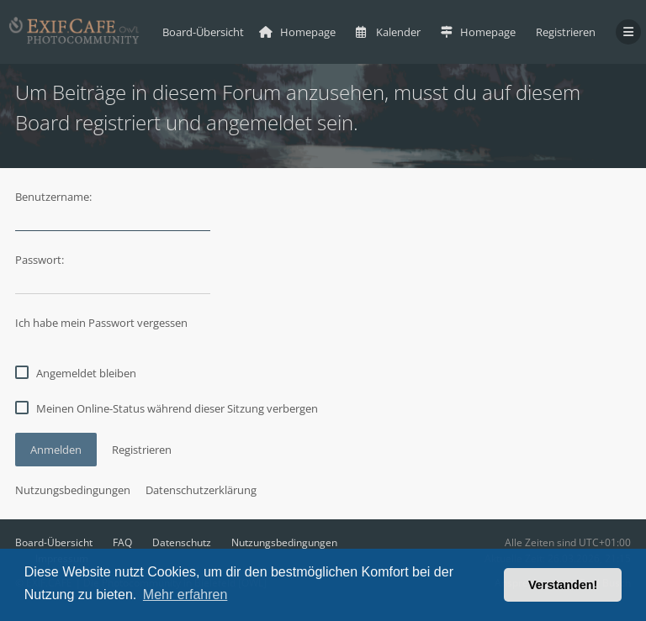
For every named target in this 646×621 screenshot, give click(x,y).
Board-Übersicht (54, 542)
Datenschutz (181, 542)
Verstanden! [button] (562, 585)
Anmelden (56, 449)
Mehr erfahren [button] (185, 594)
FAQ (122, 542)
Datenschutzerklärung (201, 489)
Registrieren (566, 31)
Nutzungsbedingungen (72, 489)
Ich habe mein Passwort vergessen (101, 322)
